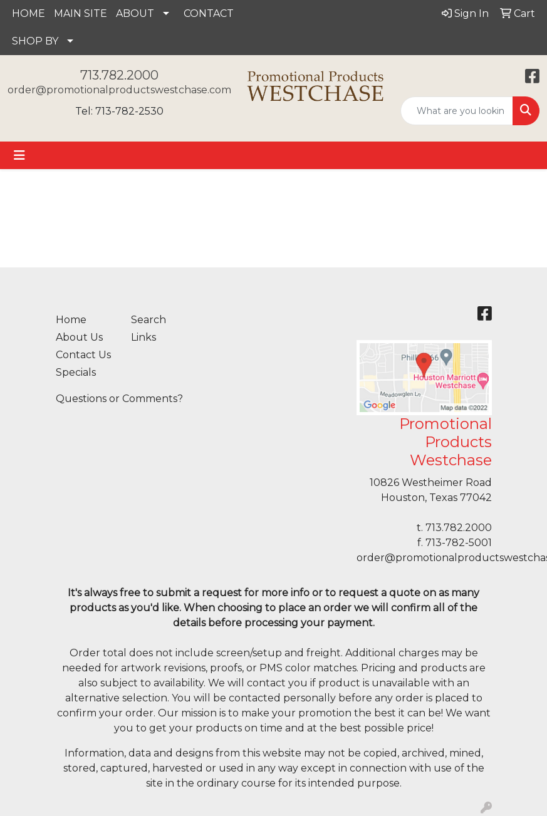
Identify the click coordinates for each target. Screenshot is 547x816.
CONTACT (209, 13)
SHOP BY (35, 41)
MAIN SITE (80, 13)
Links (143, 337)
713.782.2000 (119, 75)
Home (71, 320)
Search (148, 320)
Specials (76, 372)
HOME (28, 13)
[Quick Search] (456, 110)
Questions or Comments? (119, 399)
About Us (79, 337)
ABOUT (135, 13)
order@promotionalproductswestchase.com (119, 90)
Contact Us (83, 355)
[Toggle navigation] (19, 155)
